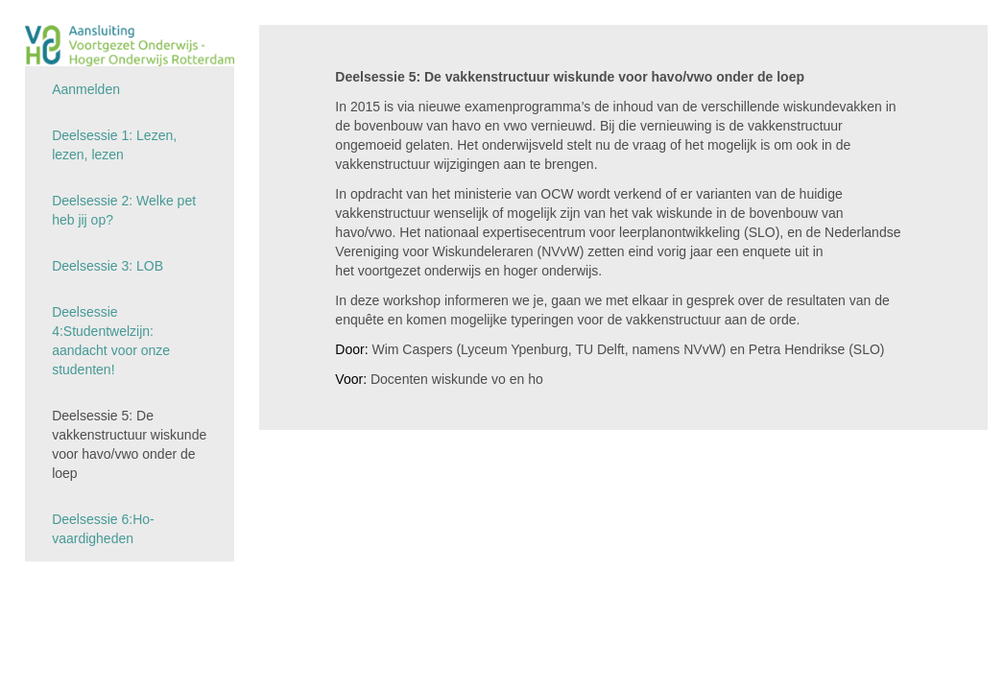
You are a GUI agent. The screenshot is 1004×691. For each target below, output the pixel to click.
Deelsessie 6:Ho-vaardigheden (103, 529)
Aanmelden (86, 89)
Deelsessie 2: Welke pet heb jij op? (124, 210)
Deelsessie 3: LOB (107, 266)
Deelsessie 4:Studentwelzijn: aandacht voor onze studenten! (111, 340)
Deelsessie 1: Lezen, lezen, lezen (114, 145)
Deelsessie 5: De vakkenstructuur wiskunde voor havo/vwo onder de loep (129, 444)
